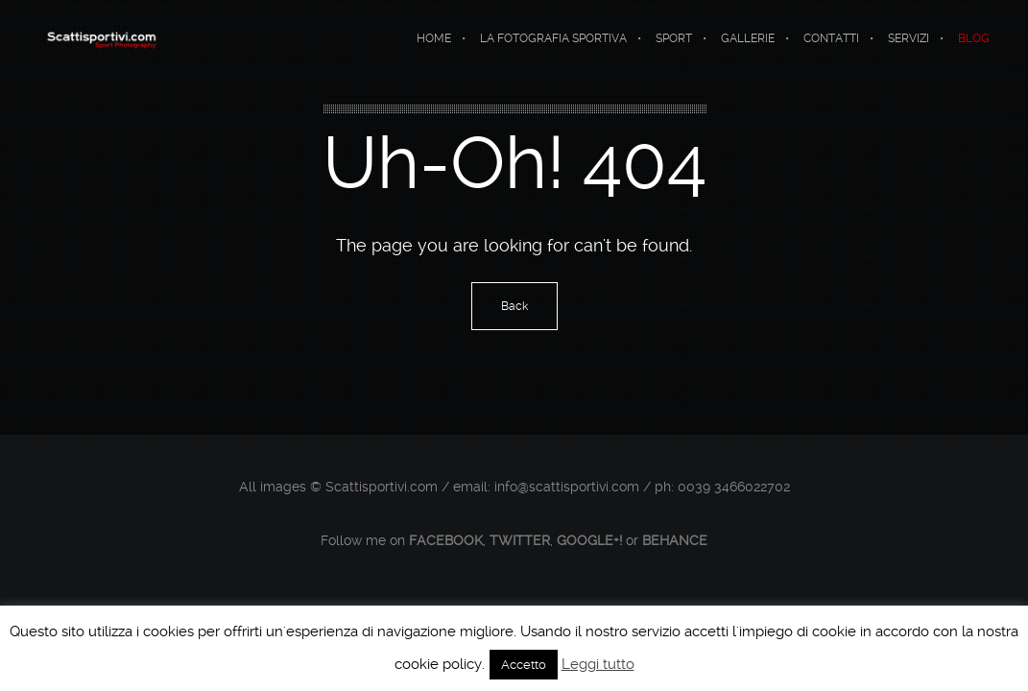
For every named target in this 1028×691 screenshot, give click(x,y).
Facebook (446, 540)
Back (514, 306)
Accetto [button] (523, 664)
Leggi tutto (598, 664)
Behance (674, 540)
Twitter (520, 540)
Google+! (589, 540)
